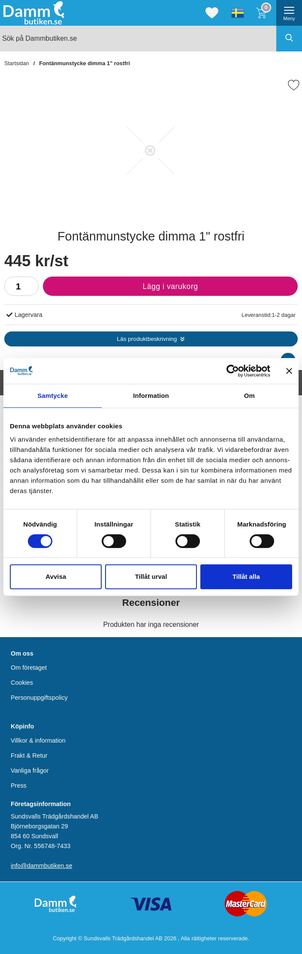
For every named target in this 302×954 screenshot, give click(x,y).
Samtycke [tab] (52, 395)
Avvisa (55, 576)
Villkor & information (38, 740)
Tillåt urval (151, 576)
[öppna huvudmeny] (289, 13)
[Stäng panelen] (289, 371)
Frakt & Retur (29, 755)
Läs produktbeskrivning (147, 339)
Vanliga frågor (30, 770)
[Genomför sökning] (289, 38)
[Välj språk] (238, 13)
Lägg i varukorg (120, 288)
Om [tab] (249, 395)
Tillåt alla (246, 576)
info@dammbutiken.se (41, 865)
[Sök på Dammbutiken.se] (151, 38)
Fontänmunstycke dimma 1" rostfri (84, 63)
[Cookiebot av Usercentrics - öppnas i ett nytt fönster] (232, 370)
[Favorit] (293, 85)
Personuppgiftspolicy (39, 697)
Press (19, 785)
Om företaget (29, 667)
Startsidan (16, 63)
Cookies (22, 682)
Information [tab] (151, 395)
